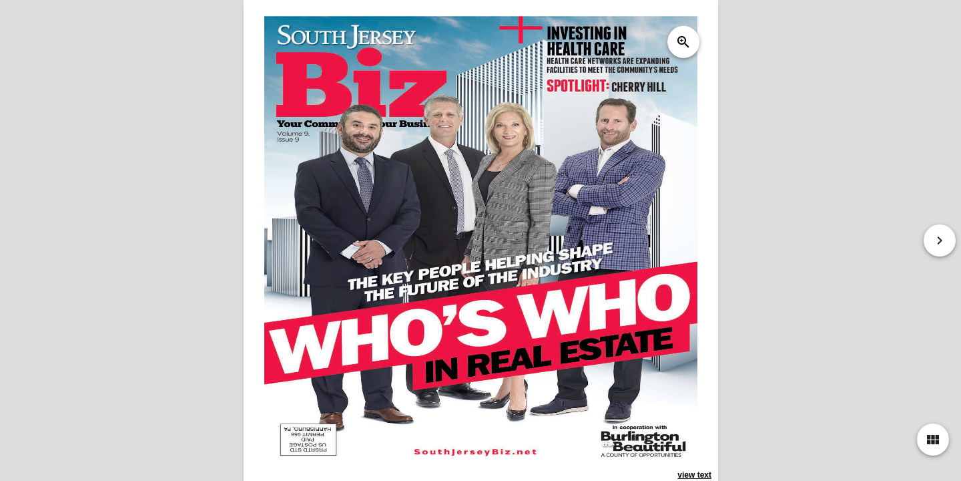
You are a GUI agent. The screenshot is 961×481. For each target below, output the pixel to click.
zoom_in (683, 42)
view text (694, 475)
